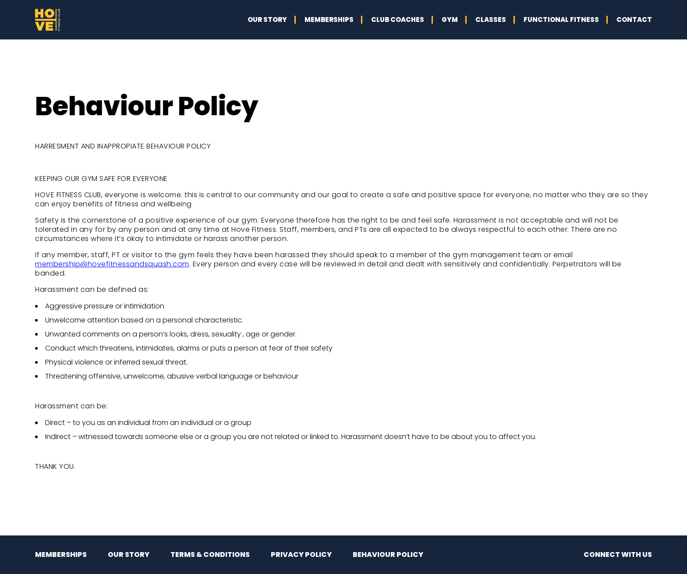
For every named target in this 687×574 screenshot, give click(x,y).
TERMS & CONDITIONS (210, 554)
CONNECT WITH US (618, 554)
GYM (450, 19)
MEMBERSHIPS (329, 19)
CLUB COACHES (397, 19)
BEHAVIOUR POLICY (388, 554)
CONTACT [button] (634, 19)
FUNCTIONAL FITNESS (561, 19)
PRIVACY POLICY (301, 554)
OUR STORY (267, 19)
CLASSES (490, 19)
